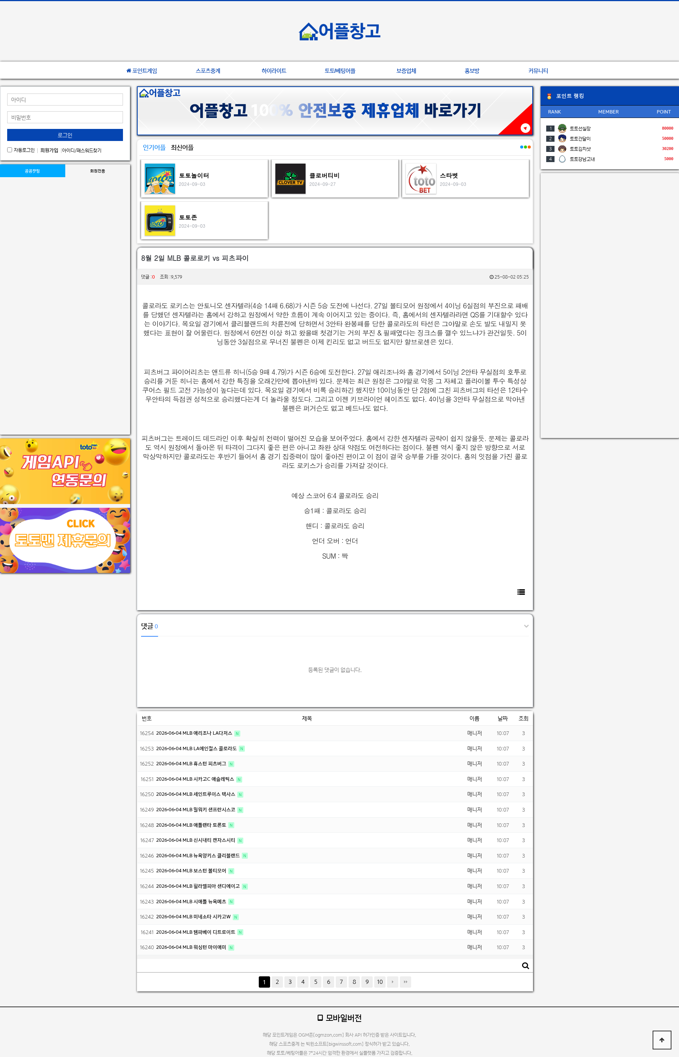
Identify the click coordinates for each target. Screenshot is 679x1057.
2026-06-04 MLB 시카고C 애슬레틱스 (195, 779)
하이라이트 (274, 71)
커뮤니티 (538, 71)
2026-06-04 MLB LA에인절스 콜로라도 (197, 748)
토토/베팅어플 (340, 71)
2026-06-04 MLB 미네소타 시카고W (194, 916)
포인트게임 (141, 71)
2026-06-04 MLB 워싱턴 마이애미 (191, 947)
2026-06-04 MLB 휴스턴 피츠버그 (191, 763)
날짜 (503, 718)
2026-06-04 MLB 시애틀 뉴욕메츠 (191, 901)
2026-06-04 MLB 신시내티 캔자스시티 (196, 840)
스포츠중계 (208, 71)
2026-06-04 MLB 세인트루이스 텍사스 (196, 794)
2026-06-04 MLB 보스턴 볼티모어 (191, 870)
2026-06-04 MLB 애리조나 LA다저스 (195, 733)
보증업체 (406, 71)
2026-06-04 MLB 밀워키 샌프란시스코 (196, 809)
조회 (523, 718)
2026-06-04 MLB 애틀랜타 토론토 (191, 825)
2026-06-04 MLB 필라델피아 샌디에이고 (198, 886)
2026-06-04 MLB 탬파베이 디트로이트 (196, 932)
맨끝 (405, 982)
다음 (392, 982)
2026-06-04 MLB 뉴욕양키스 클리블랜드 (198, 855)
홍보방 (472, 71)
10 (380, 981)
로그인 (65, 135)
